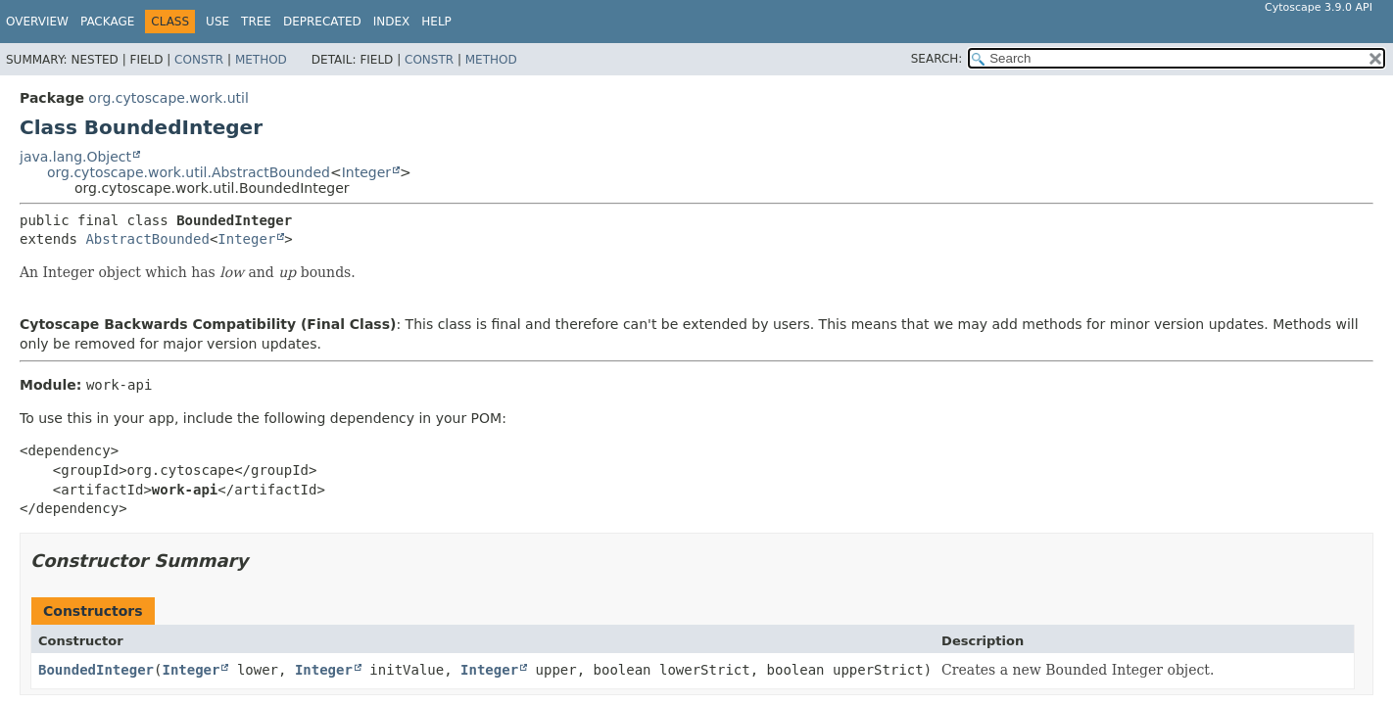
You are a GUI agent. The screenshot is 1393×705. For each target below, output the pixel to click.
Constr (198, 60)
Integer (366, 172)
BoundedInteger (96, 670)
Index (391, 21)
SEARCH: (937, 59)
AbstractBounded (147, 239)
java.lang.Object (75, 156)
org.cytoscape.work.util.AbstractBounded (188, 172)
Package (107, 21)
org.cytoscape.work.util (168, 98)
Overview (37, 21)
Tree (256, 21)
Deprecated (322, 21)
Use (217, 21)
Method (261, 60)
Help (436, 21)
